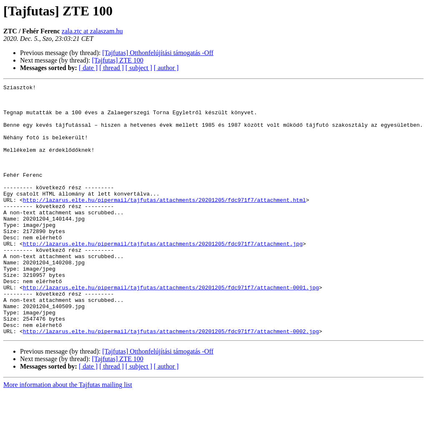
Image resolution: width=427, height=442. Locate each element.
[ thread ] (111, 67)
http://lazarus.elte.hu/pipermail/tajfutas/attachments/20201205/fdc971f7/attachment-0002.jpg (171, 381)
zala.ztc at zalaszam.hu (92, 31)
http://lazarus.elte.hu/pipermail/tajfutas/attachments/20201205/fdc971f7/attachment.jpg (163, 276)
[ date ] (88, 67)
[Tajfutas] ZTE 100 (117, 60)
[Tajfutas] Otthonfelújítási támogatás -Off (158, 52)
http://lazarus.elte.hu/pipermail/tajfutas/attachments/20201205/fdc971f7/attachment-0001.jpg (171, 328)
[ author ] (166, 67)
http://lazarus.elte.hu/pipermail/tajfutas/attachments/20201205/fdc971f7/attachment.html (164, 223)
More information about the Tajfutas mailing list (67, 434)
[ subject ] (139, 67)
